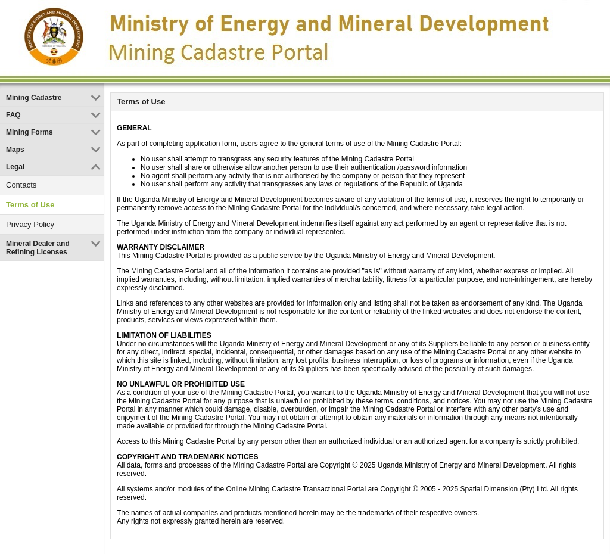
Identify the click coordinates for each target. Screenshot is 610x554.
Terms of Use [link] (30, 204)
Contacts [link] (21, 184)
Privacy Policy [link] (30, 224)
